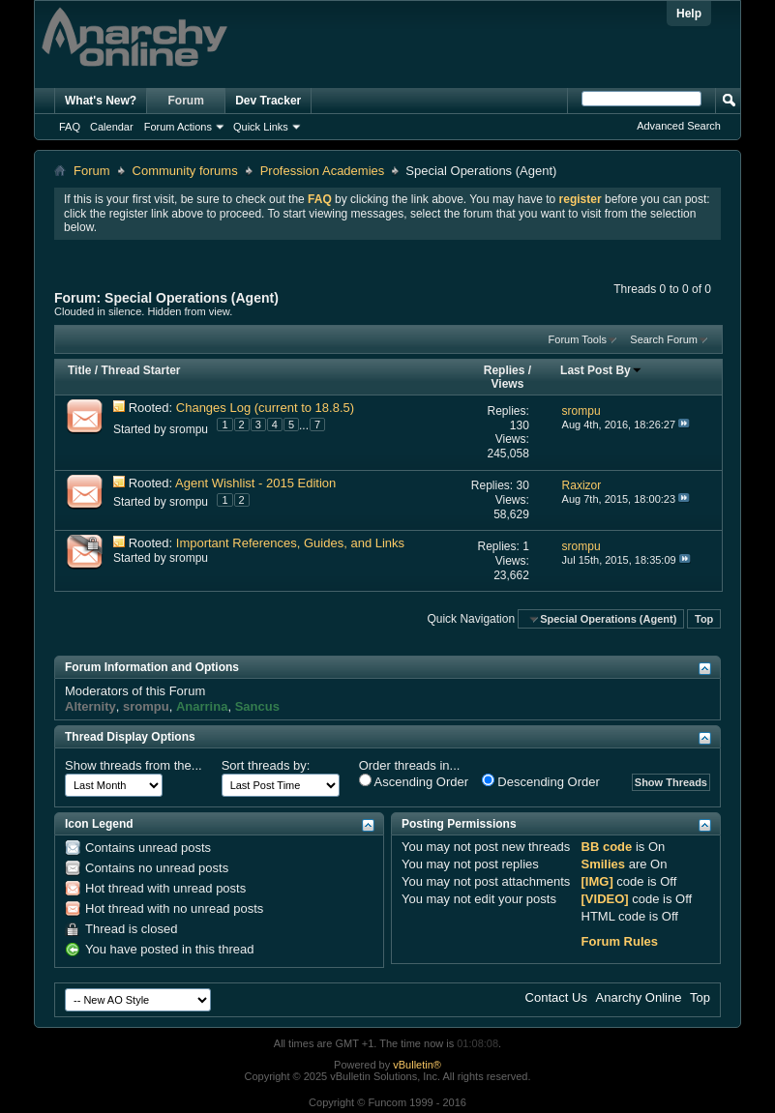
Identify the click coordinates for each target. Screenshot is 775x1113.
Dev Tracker (268, 100)
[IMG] (597, 881)
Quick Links (260, 126)
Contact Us (556, 997)
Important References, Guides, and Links (290, 543)
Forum (186, 100)
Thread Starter (140, 370)
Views (508, 384)
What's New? (100, 100)
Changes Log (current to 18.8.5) (265, 407)
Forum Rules (619, 941)
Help (688, 13)
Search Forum (664, 339)
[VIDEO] (605, 899)
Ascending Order (413, 781)
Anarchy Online (639, 997)
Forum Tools (578, 339)
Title (79, 370)
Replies (504, 370)
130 (519, 425)
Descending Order (541, 781)
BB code (607, 846)
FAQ (69, 126)
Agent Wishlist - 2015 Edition (255, 483)
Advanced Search (679, 126)
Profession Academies (322, 170)
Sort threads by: (266, 765)
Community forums (185, 170)
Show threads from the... (133, 765)
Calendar (112, 126)
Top (704, 619)
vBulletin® (417, 1064)
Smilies (603, 864)
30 (522, 485)
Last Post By (601, 370)
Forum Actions (178, 126)
